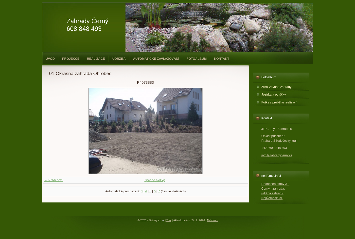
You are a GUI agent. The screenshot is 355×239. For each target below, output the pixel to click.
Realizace (96, 58)
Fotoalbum (197, 58)
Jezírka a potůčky (273, 94)
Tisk (168, 220)
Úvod (50, 58)
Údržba (119, 58)
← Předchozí (53, 180)
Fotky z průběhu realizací (279, 102)
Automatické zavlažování (156, 58)
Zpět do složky (154, 180)
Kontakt (221, 58)
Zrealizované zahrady (276, 87)
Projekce (70, 58)
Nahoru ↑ (212, 220)
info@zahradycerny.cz (276, 155)
